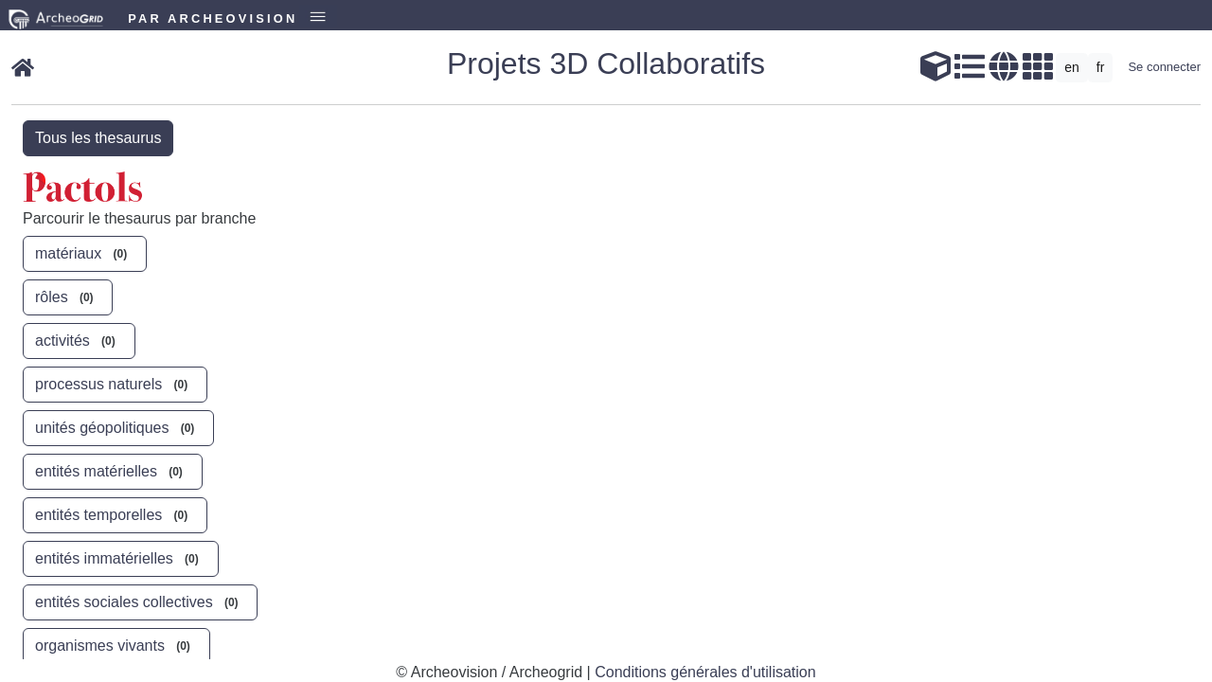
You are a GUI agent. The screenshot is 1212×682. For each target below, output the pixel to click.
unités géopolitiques (118, 427)
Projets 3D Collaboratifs (606, 63)
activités (79, 340)
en (1071, 67)
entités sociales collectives (140, 601)
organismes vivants (116, 645)
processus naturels (115, 383)
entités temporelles (115, 514)
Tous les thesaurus (98, 138)
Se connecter (1164, 67)
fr (1100, 67)
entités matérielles (112, 470)
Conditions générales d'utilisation (705, 672)
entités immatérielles (120, 557)
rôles (67, 296)
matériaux (84, 252)
